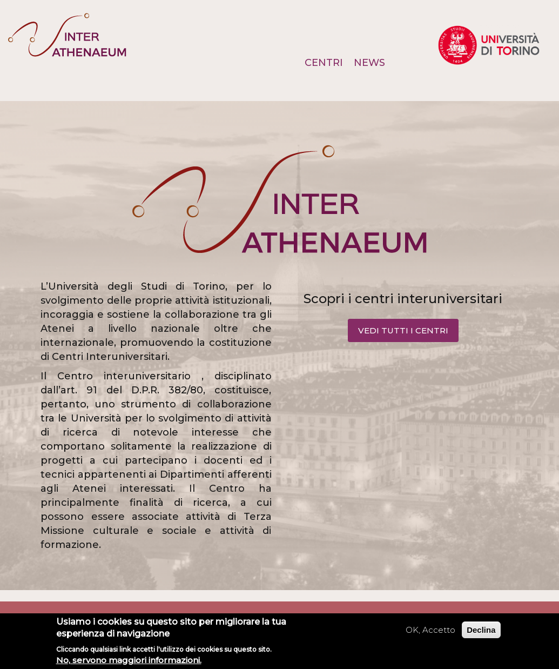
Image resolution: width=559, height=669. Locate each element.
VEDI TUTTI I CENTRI (403, 330)
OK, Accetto (430, 630)
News (369, 63)
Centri (324, 63)
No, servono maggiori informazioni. (128, 660)
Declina (481, 629)
